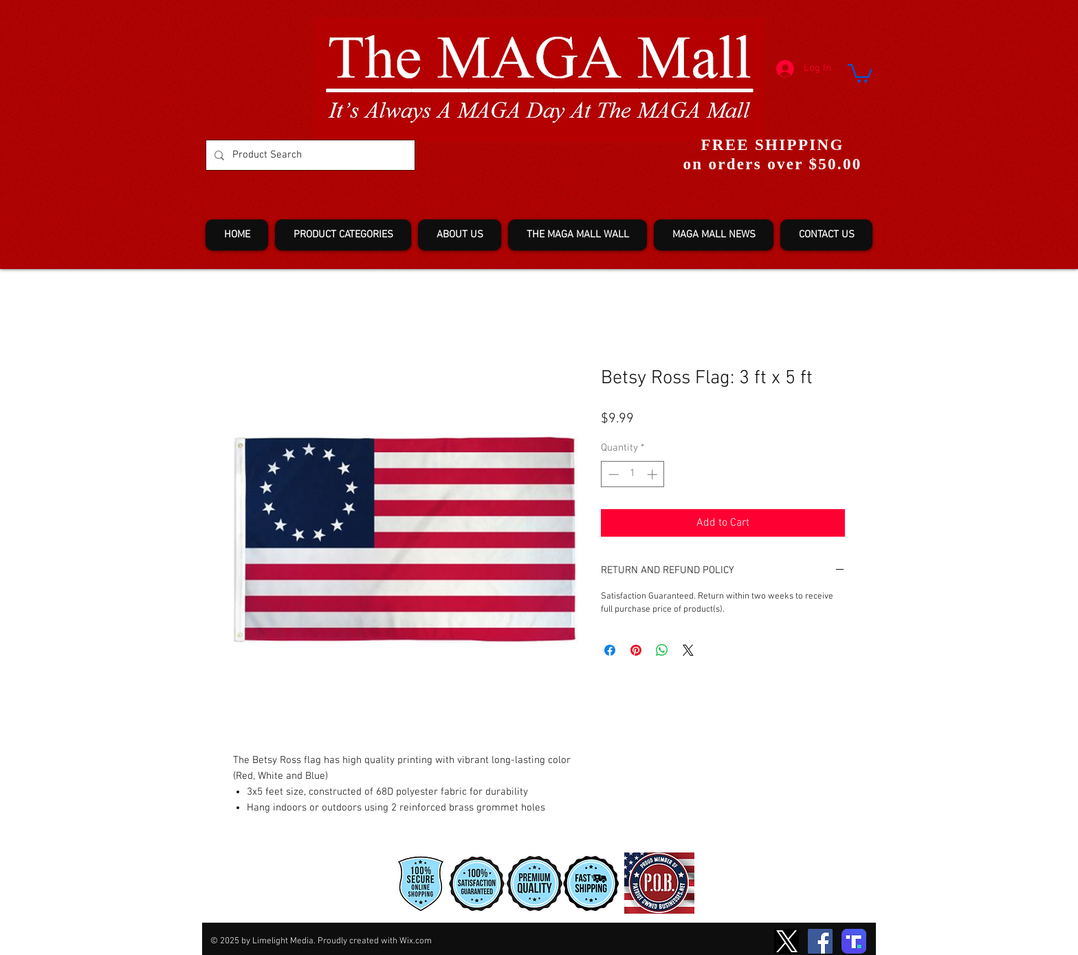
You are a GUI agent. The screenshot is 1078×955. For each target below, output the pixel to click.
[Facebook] (820, 941)
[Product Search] (309, 155)
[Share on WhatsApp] (662, 650)
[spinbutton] (633, 474)
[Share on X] (688, 650)
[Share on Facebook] (610, 650)
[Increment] (653, 474)
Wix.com (415, 941)
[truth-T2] (854, 941)
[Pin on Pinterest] (636, 650)
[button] (860, 72)
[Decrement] (612, 474)
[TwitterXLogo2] (786, 941)
